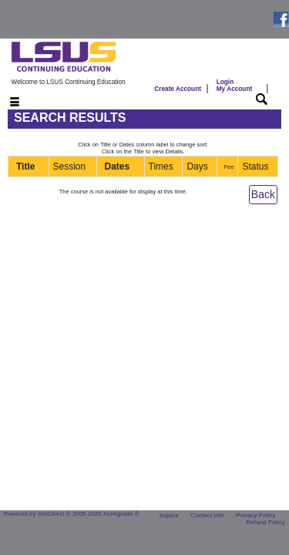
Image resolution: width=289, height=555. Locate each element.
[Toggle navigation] (5, 103)
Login (234, 85)
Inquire (169, 515)
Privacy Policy (256, 515)
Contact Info (207, 515)
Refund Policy (266, 522)
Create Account (177, 89)
